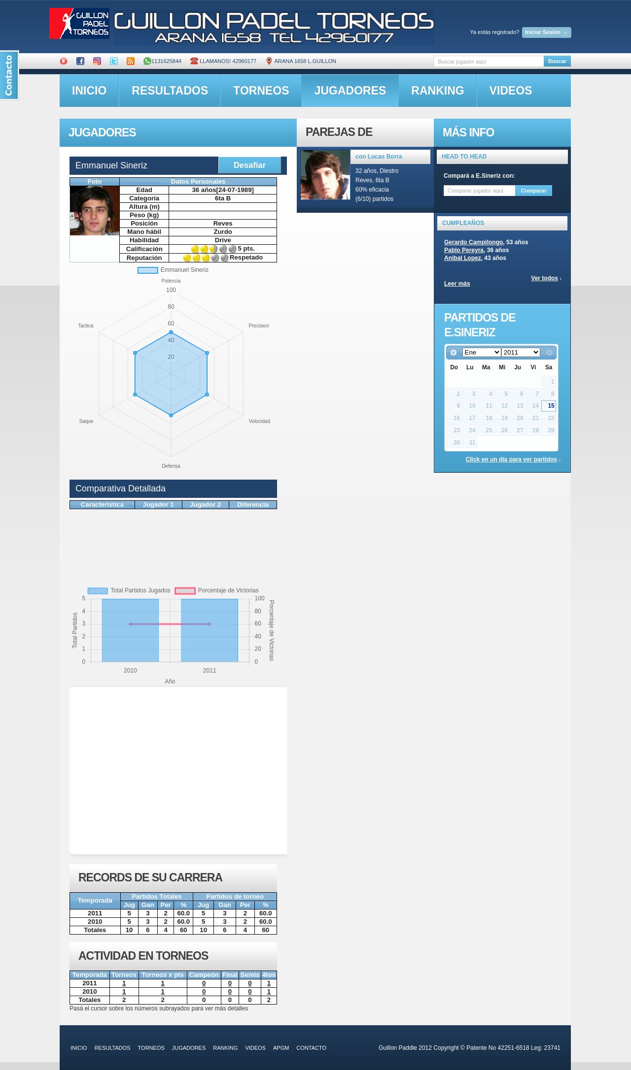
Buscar (557, 61)
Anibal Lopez (462, 258)
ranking (437, 90)
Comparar (534, 191)
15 (551, 405)
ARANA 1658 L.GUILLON (300, 61)
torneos (261, 90)
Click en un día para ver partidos (511, 459)
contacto (311, 1048)
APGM (281, 1048)
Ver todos (544, 278)
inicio (89, 90)
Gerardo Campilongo (473, 242)
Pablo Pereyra (464, 250)
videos (511, 90)
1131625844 (162, 61)
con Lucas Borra (378, 156)
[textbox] (489, 61)
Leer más (457, 283)
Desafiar (250, 165)
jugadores (350, 90)
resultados (170, 90)
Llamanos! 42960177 (223, 61)
